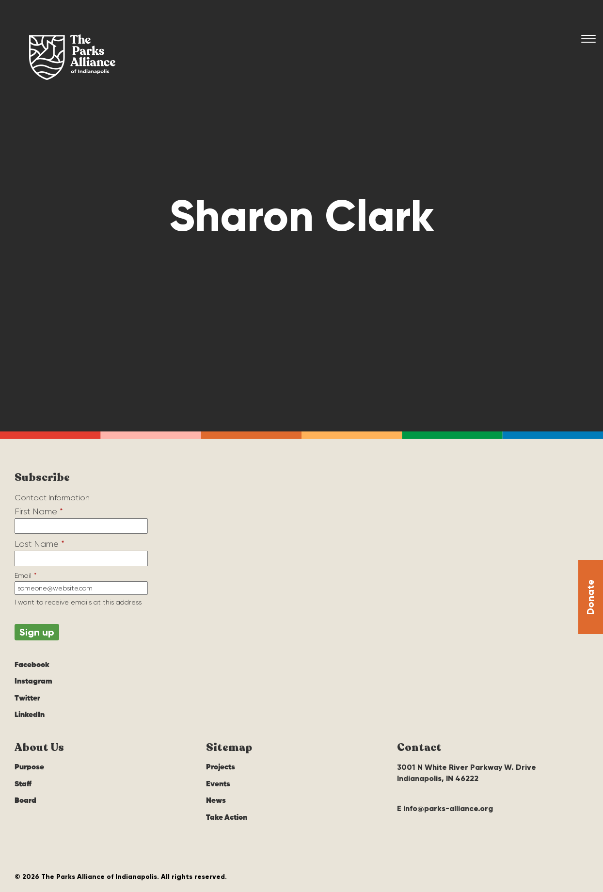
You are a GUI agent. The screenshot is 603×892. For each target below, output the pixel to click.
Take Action (226, 818)
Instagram (33, 681)
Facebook (32, 665)
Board (25, 801)
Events (218, 784)
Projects (220, 767)
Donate (590, 597)
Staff (23, 784)
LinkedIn (30, 715)
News (216, 801)
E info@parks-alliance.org (445, 808)
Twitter (27, 698)
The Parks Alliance (72, 57)
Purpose (29, 767)
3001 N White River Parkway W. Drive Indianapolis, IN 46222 (466, 772)
